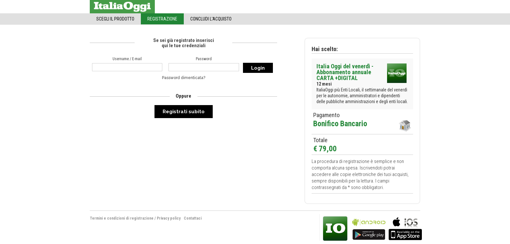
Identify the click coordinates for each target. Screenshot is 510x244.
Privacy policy (169, 218)
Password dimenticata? (183, 77)
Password (204, 59)
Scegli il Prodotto (115, 18)
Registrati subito (184, 112)
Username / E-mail (127, 59)
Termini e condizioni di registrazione (122, 218)
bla (368, 228)
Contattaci (193, 218)
